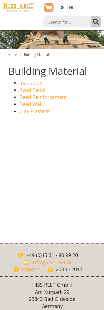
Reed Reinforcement (43, 97)
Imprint (30, 269)
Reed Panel (32, 90)
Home (12, 54)
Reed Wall (31, 104)
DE (61, 7)
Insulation (31, 82)
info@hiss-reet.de (52, 262)
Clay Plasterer (35, 111)
